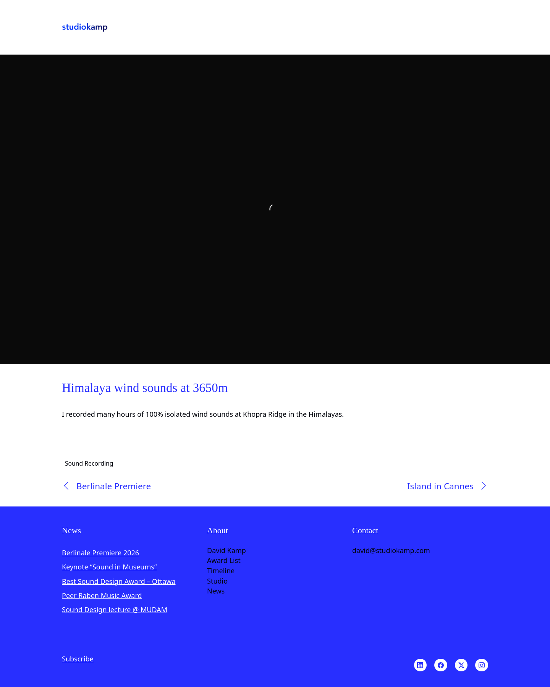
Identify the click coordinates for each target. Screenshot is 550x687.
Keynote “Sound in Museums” (109, 566)
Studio (217, 581)
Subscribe (78, 658)
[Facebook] (440, 665)
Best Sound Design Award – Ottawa (119, 581)
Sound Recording (89, 463)
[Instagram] (481, 665)
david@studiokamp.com (391, 551)
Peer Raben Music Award (102, 595)
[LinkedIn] (420, 665)
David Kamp (226, 551)
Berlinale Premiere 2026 (100, 552)
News (216, 591)
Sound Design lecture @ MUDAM (114, 609)
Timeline (221, 571)
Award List (224, 560)
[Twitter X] (461, 665)
